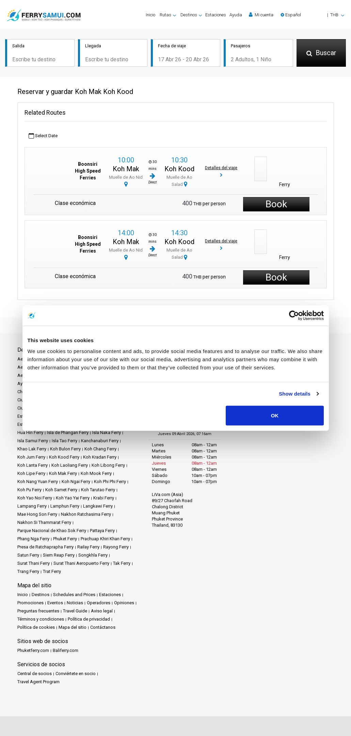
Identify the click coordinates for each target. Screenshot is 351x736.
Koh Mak (126, 169)
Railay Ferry (88, 546)
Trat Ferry (52, 571)
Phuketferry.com (33, 650)
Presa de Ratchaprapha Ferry (45, 546)
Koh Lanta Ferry (32, 465)
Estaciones (215, 14)
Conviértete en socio (75, 673)
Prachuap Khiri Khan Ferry (105, 538)
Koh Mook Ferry (96, 473)
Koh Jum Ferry (31, 457)
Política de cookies (36, 627)
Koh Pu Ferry (29, 489)
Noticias (75, 602)
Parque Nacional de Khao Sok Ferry (51, 530)
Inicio (150, 14)
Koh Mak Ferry (63, 473)
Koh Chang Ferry (100, 448)
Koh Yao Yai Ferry (73, 497)
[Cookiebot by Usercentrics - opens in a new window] (294, 315)
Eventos (55, 602)
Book (276, 204)
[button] (312, 14)
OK (275, 415)
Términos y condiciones (40, 619)
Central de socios (34, 673)
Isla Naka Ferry (106, 432)
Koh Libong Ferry (108, 465)
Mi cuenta (261, 14)
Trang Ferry (28, 571)
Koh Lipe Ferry (31, 473)
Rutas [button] (165, 14)
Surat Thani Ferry (33, 563)
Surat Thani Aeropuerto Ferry (81, 563)
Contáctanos (102, 627)
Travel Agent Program (38, 681)
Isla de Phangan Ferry (68, 432)
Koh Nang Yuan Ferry (37, 481)
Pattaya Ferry (102, 530)
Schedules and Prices (74, 594)
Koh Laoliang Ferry (69, 465)
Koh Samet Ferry (61, 489)
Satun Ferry (28, 555)
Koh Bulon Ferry (65, 448)
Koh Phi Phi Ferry (110, 481)
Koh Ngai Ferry (76, 481)
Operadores (98, 602)
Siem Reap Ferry (59, 555)
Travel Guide (75, 610)
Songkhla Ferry (93, 555)
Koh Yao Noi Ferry (34, 497)
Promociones (30, 602)
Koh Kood (179, 169)
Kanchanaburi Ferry (99, 440)
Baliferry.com (65, 650)
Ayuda (235, 14)
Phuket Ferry (65, 538)
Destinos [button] (188, 14)
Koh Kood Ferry (64, 457)
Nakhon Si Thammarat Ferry (44, 522)
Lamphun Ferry (64, 506)
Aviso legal (102, 610)
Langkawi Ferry (98, 506)
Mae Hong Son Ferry (37, 514)
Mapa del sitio (72, 627)
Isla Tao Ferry (64, 440)
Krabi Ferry (103, 497)
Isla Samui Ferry (32, 440)
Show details (294, 394)
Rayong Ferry (116, 546)
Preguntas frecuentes (38, 610)
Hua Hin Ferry (30, 432)
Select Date (43, 136)
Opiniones (124, 602)
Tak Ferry (121, 563)
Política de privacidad (89, 619)
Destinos (40, 594)
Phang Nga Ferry (33, 538)
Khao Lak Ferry (31, 448)
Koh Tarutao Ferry (98, 489)
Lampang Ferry (32, 506)
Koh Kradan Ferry (99, 457)
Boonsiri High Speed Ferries (88, 171)
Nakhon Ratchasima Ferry (86, 514)
